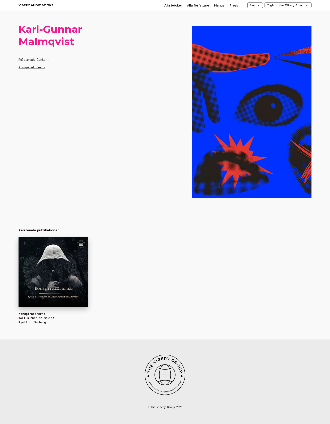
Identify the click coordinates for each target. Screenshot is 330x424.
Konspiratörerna (32, 67)
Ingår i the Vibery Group (288, 5)
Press (233, 5)
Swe (255, 5)
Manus (219, 5)
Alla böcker (173, 5)
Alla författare (198, 5)
